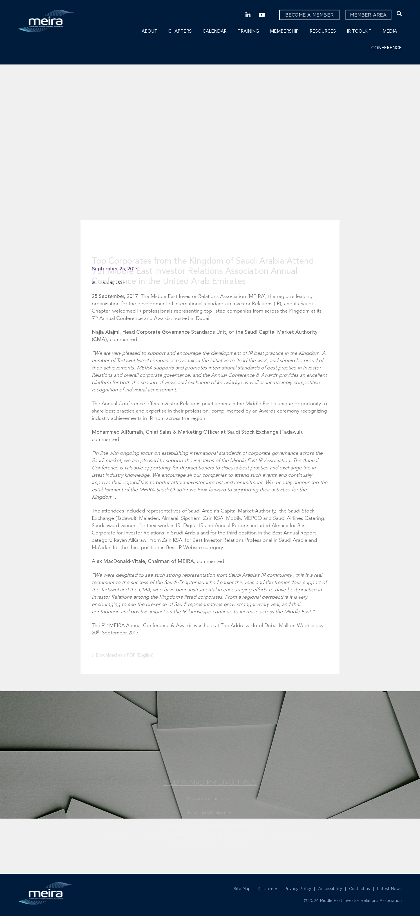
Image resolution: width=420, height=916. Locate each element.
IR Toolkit (359, 31)
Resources (323, 31)
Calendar (215, 31)
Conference (386, 48)
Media (390, 31)
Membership (284, 31)
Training (248, 31)
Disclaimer (267, 888)
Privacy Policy (297, 888)
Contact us (359, 888)
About (149, 31)
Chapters (180, 31)
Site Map (242, 888)
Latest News (389, 888)
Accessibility (330, 888)
